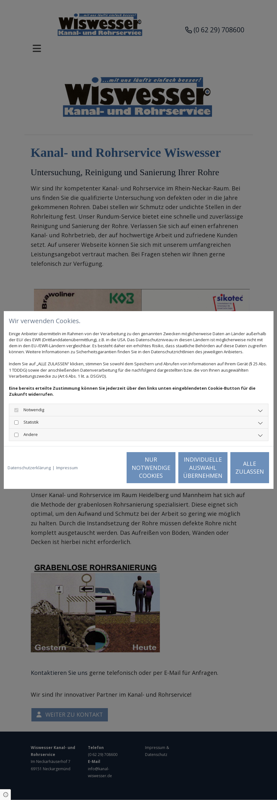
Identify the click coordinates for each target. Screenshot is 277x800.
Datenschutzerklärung (29, 467)
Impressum (67, 467)
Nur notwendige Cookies (119, 467)
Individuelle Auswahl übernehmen (180, 467)
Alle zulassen (240, 467)
